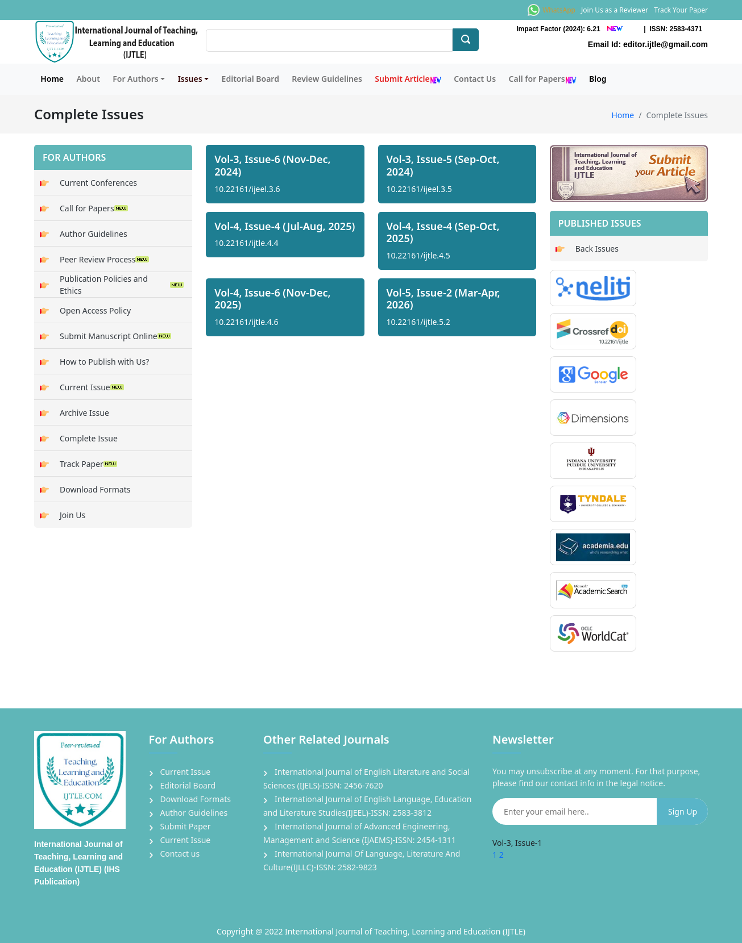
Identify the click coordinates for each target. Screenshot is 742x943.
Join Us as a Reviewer (614, 10)
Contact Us (475, 78)
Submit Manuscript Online (115, 336)
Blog (598, 78)
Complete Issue (89, 438)
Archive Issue (84, 412)
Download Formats (95, 489)
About (88, 78)
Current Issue (92, 387)
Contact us (180, 853)
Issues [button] (190, 78)
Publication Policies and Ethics (122, 284)
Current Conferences (98, 182)
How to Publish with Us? (104, 361)
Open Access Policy (95, 310)
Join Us (72, 515)
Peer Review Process (104, 259)
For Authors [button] (135, 78)
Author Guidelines (93, 233)
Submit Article (408, 79)
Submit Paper (185, 826)
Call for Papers (543, 79)
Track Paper (88, 463)
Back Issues (597, 248)
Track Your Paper (681, 10)
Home (52, 78)
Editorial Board (250, 78)
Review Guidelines (327, 78)
